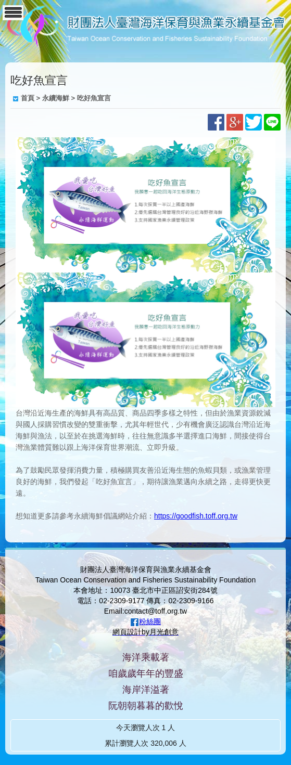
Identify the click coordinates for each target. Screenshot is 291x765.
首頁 (27, 98)
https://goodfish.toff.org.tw (195, 516)
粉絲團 (150, 621)
